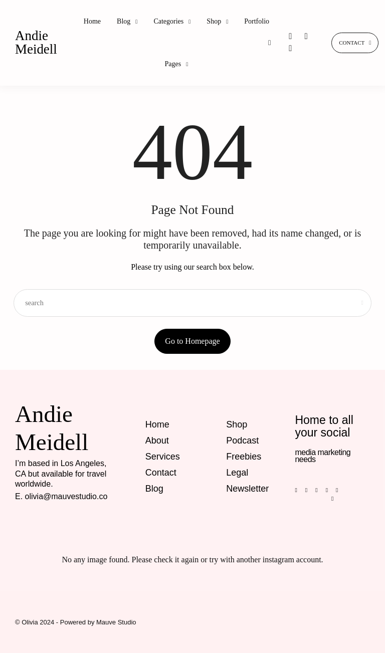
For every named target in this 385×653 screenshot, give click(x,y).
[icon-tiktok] (290, 48)
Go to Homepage (192, 341)
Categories (168, 21)
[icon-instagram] (291, 36)
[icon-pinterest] (306, 36)
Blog (123, 21)
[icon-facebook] (299, 489)
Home (92, 21)
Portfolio (256, 21)
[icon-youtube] (339, 489)
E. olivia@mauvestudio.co (61, 496)
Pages (173, 64)
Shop (214, 21)
